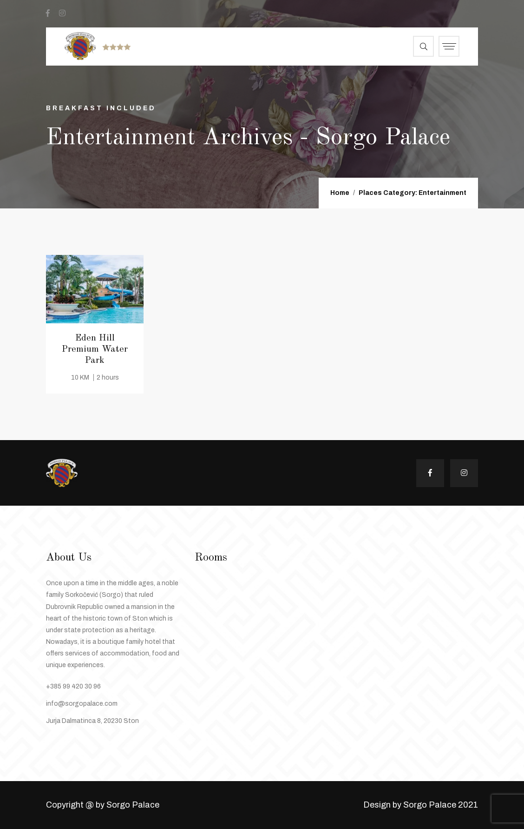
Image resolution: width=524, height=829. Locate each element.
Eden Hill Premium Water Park (95, 349)
